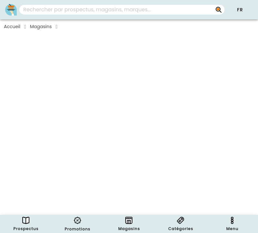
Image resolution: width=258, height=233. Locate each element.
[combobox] (121, 10)
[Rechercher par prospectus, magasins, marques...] (218, 10)
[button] (240, 10)
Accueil (12, 26)
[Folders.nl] (11, 9)
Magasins (41, 26)
